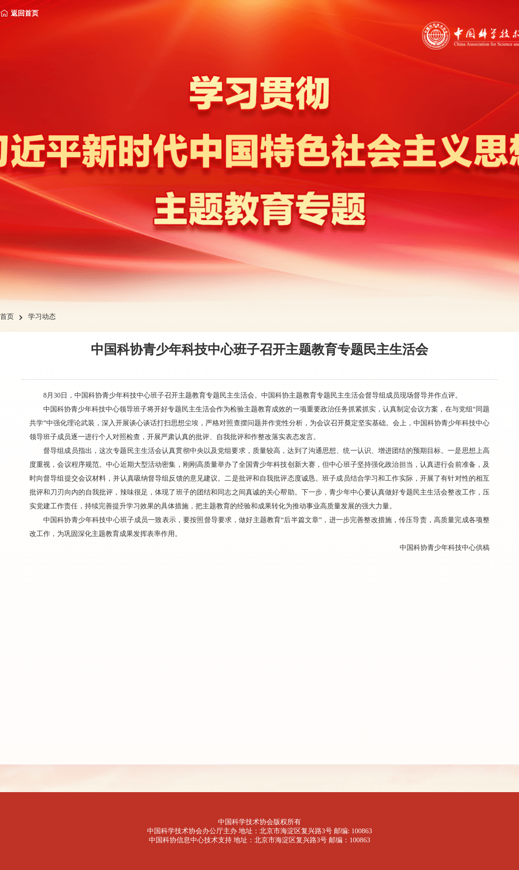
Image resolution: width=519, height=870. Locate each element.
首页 (7, 316)
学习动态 (42, 316)
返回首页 (24, 13)
